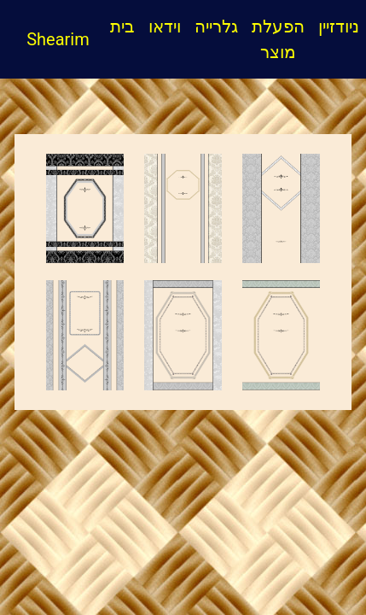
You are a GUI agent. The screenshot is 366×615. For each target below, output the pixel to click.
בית (126, 25)
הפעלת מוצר (278, 39)
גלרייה (216, 26)
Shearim (52, 39)
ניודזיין (338, 26)
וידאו (164, 26)
